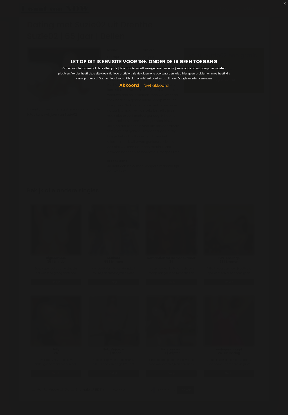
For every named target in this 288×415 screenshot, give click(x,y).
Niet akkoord (156, 85)
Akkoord (129, 85)
